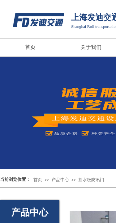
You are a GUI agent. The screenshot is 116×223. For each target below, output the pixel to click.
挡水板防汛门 (91, 179)
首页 (30, 47)
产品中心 (60, 179)
